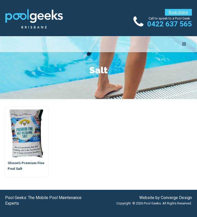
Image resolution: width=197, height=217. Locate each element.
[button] (184, 44)
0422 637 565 (169, 24)
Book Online (178, 12)
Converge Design (176, 197)
